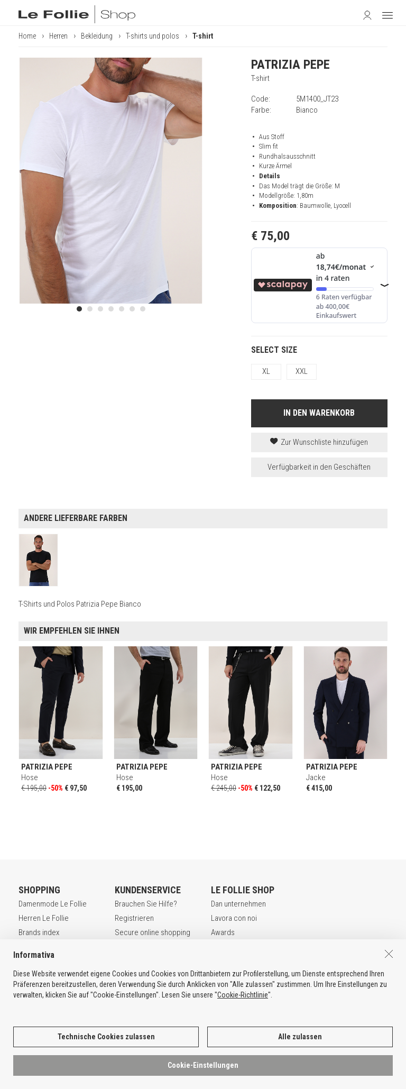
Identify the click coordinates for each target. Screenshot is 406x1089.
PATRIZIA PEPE (290, 64)
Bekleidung (97, 36)
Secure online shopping (152, 932)
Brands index (39, 932)
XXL (302, 371)
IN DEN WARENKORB (319, 413)
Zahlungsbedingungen (150, 947)
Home (27, 36)
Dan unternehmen (238, 904)
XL (266, 371)
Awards (223, 932)
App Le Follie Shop (48, 961)
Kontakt (223, 961)
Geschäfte (227, 947)
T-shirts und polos (152, 36)
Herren (58, 36)
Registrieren (134, 918)
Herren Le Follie (44, 918)
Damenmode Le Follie (53, 904)
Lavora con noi (234, 918)
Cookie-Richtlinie (242, 1019)
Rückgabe (131, 961)
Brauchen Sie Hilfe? (146, 904)
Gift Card (33, 947)
